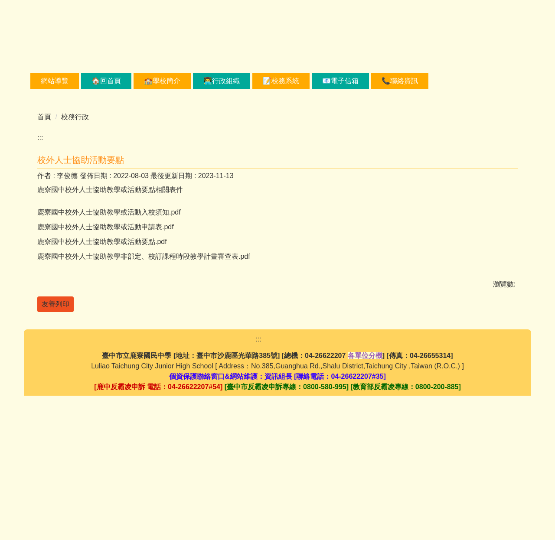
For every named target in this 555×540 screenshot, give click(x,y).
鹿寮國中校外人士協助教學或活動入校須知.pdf (114, 326)
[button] (41, 145)
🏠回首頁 (135, 81)
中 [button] (493, 275)
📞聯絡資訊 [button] (428, 81)
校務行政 (75, 215)
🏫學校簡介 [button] (191, 81)
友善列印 (55, 422)
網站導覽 (83, 81)
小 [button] (476, 275)
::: (43, 81)
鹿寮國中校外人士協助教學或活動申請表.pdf (111, 342)
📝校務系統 (309, 81)
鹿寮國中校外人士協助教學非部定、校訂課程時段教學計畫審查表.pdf (149, 374)
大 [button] (510, 275)
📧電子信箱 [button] (369, 81)
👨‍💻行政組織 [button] (250, 81)
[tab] (246, 185)
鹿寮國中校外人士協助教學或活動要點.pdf (107, 358)
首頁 (44, 215)
